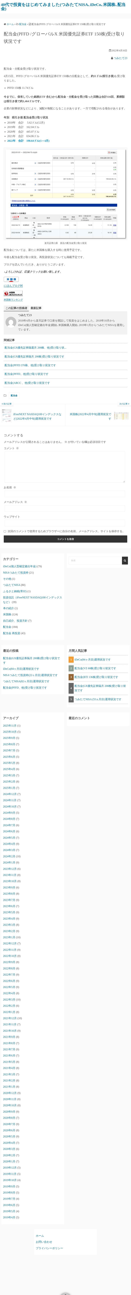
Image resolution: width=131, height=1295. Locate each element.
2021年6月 (9, 1055)
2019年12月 (10, 1167)
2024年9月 (9, 812)
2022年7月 (9, 974)
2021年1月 (9, 1086)
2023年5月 (9, 912)
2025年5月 (9, 762)
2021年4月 (9, 1068)
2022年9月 (9, 962)
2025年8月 (9, 744)
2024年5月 (9, 837)
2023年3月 (9, 924)
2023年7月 (9, 900)
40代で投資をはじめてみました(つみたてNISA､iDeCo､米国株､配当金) (63, 6)
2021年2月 (9, 1080)
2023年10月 (10, 881)
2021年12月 (10, 1018)
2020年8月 (9, 1117)
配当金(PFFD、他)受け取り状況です (26, 374)
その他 (7, 578)
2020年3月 (9, 1148)
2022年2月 (9, 1005)
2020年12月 (10, 1093)
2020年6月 (9, 1130)
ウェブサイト (12, 516)
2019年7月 (9, 1198)
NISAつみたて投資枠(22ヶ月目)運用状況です (30, 675)
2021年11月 (10, 1024)
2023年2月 (9, 931)
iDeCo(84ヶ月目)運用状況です (21, 668)
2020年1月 (9, 1161)
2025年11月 (10, 725)
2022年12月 (10, 943)
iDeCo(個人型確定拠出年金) (20, 566)
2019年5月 (9, 1211)
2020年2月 (9, 1155)
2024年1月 (9, 862)
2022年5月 (9, 987)
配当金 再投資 (11, 633)
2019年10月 (10, 1180)
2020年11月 (10, 1099)
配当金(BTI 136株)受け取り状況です (96, 677)
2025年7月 (9, 750)
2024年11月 (10, 800)
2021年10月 (10, 1030)
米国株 (7, 614)
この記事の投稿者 (16, 308)
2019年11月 (10, 1173)
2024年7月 (9, 825)
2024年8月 (9, 818)
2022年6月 (9, 980)
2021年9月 (9, 1036)
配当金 (14, 395)
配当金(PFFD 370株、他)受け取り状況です (30, 365)
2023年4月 (9, 918)
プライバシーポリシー (49, 1248)
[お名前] (65, 494)
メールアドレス (15, 502)
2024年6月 (9, 831)
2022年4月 (9, 993)
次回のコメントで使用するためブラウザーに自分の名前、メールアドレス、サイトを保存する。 (66, 531)
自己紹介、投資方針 (15, 620)
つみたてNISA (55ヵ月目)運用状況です (98, 699)
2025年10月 (10, 731)
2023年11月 (10, 875)
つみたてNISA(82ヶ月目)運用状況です (26, 681)
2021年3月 (9, 1074)
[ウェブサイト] (65, 523)
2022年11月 (10, 949)
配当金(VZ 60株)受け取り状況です (95, 668)
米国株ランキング (13, 299)
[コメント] (65, 467)
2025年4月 (9, 769)
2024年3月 (9, 850)
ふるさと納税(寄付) (15, 591)
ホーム (40, 1235)
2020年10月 (10, 1105)
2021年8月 (9, 1043)
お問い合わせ (44, 1241)
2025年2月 (9, 781)
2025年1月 (9, 787)
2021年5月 (9, 1061)
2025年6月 (9, 756)
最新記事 (36, 308)
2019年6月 (9, 1205)
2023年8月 (9, 893)
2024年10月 (10, 806)
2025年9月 (9, 737)
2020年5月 (9, 1136)
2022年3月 (9, 999)
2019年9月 (9, 1186)
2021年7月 (9, 1049)
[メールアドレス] (65, 508)
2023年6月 (9, 906)
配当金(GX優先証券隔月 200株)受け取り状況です (34, 356)
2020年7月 (9, 1124)
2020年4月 (9, 1142)
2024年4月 (9, 843)
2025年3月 (9, 775)
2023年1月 (9, 937)
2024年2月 (9, 856)
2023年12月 (10, 868)
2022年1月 (9, 1012)
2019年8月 (9, 1192)
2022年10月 (10, 955)
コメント (11, 448)
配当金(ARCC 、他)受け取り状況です (27, 382)
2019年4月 (9, 1217)
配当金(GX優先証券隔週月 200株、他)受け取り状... (35, 347)
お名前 (10, 487)
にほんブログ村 (13, 285)
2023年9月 (9, 887)
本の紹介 (8, 608)
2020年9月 (9, 1111)
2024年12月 (10, 794)
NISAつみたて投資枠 (15, 572)
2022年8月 (9, 968)
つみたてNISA (11, 585)
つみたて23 (120, 58)
